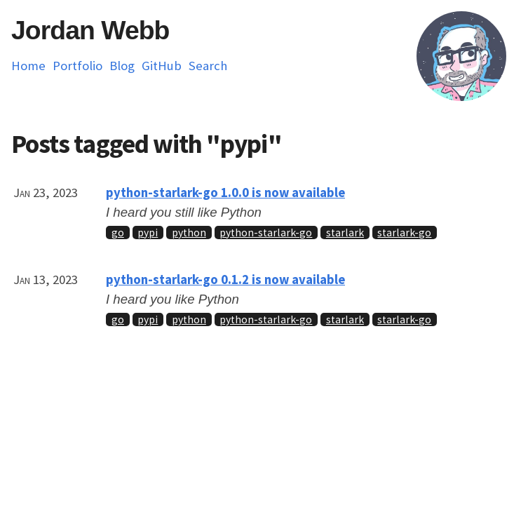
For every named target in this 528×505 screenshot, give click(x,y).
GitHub (162, 66)
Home (28, 66)
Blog (122, 66)
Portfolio (77, 66)
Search (208, 66)
